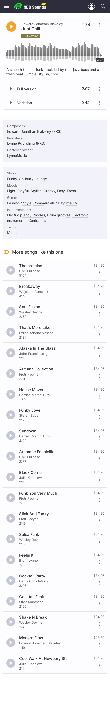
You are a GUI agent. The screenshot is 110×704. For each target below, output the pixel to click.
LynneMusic (17, 155)
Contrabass (37, 220)
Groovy (49, 191)
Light (11, 191)
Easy (61, 191)
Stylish (36, 191)
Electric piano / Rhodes (26, 215)
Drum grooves (58, 215)
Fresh (71, 191)
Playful (23, 191)
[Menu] (6, 6)
